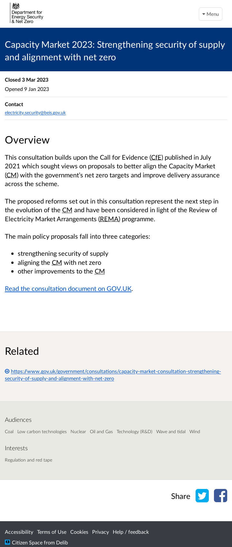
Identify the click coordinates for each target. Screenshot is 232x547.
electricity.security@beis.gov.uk (35, 112)
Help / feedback (131, 532)
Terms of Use (51, 532)
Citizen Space (27, 542)
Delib (62, 542)
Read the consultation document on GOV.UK (68, 288)
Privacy (100, 532)
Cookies (79, 532)
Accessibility (19, 532)
